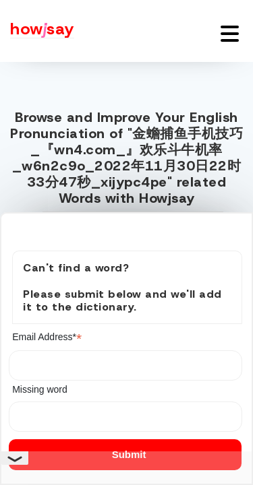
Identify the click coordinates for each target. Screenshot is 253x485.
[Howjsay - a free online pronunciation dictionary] (37, 30)
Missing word (39, 389)
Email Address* (47, 337)
